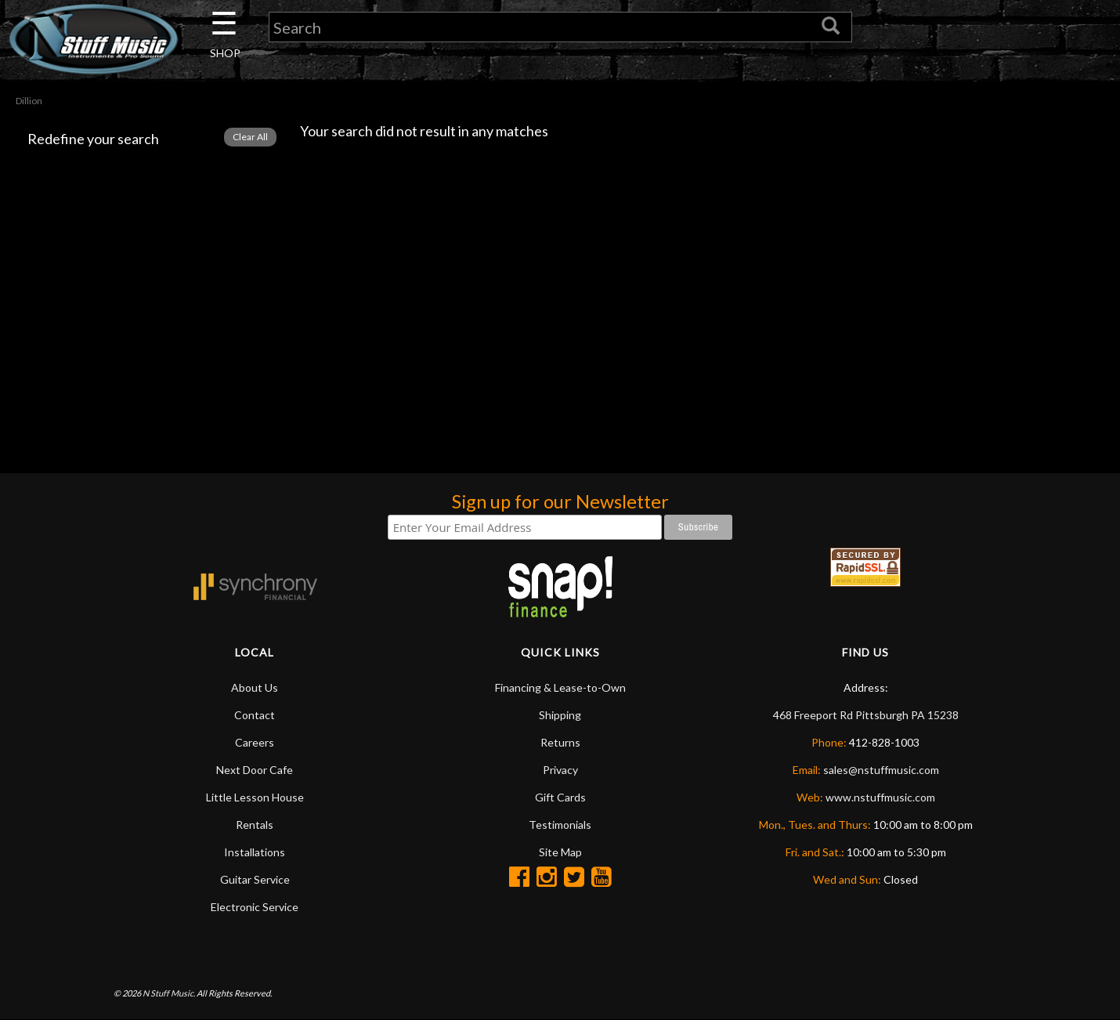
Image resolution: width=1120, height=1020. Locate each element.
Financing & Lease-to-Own (560, 687)
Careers (254, 742)
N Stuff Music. (169, 993)
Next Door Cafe (254, 769)
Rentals (254, 824)
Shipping (560, 715)
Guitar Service (255, 879)
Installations (254, 852)
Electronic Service (254, 906)
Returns (560, 742)
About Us (254, 687)
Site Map (560, 852)
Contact (254, 715)
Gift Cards (560, 797)
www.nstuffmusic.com (880, 797)
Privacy (560, 769)
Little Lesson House (255, 797)
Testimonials (560, 824)
